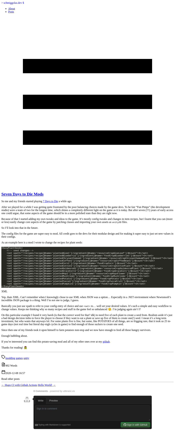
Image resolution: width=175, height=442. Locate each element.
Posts (11, 11)
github (106, 349)
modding (10, 366)
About (11, 8)
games (19, 366)
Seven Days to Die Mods (22, 194)
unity (26, 366)
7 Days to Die (50, 201)
